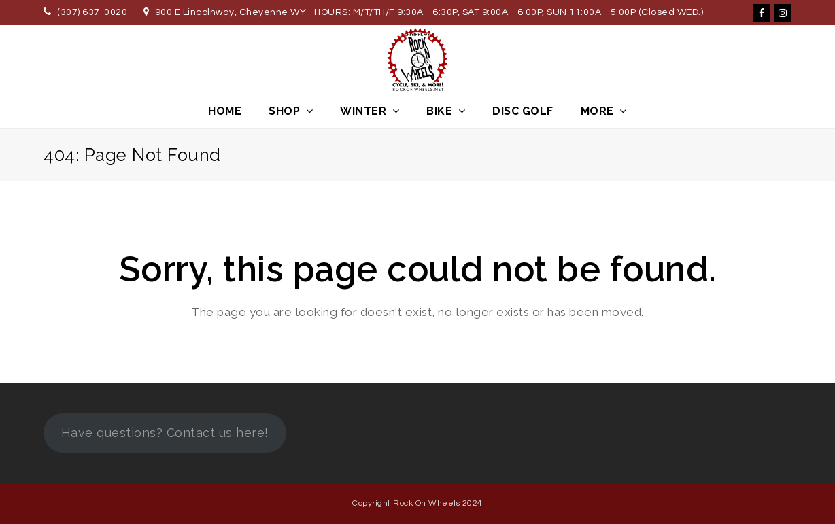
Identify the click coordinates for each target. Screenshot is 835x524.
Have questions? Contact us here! (165, 432)
